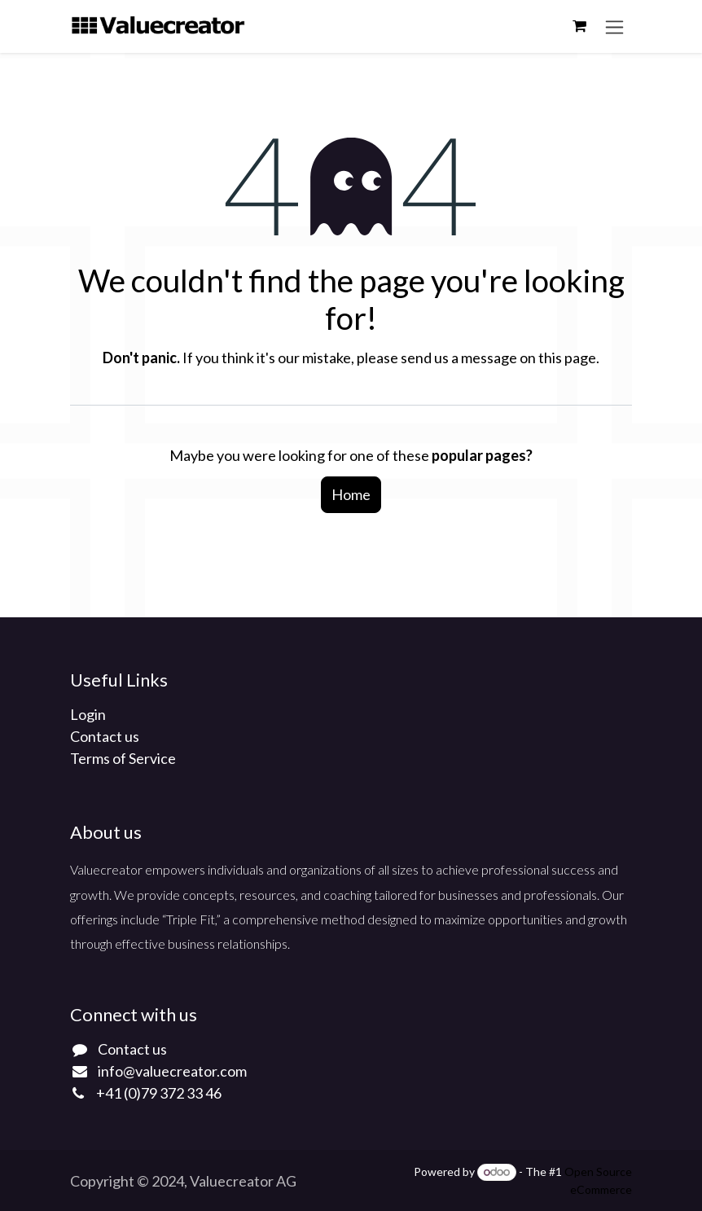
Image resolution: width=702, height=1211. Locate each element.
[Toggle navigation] (614, 26)
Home (351, 494)
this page (567, 357)
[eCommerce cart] (579, 26)
